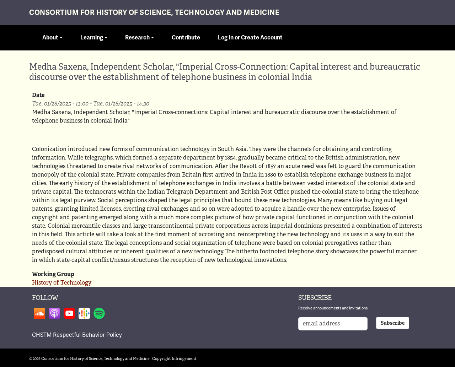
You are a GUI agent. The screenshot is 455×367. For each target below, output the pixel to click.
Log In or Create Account (250, 37)
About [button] (50, 37)
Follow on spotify (99, 313)
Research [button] (137, 37)
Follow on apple (54, 313)
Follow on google (84, 313)
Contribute (186, 37)
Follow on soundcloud (39, 313)
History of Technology (61, 282)
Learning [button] (91, 37)
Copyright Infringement (174, 358)
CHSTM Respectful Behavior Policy (77, 335)
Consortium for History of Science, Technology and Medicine (154, 12)
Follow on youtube (69, 313)
